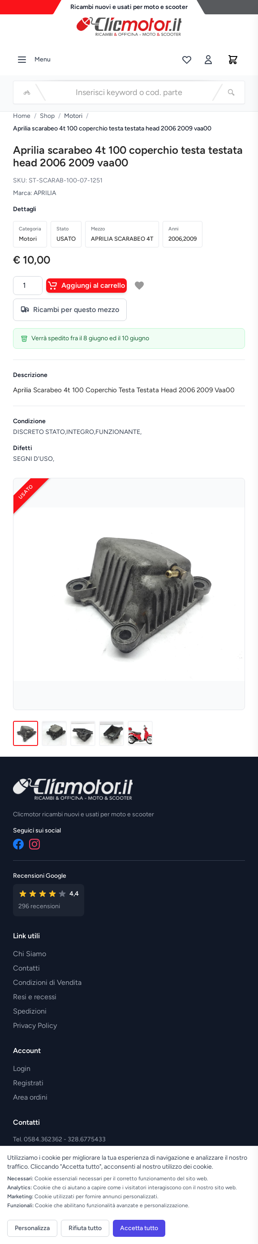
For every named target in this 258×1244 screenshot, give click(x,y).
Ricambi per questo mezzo (70, 309)
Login (21, 1068)
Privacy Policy (35, 1025)
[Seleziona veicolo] (27, 92)
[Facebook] (18, 844)
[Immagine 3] (82, 733)
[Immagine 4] (111, 733)
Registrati (28, 1083)
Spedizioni (30, 1011)
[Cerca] (231, 92)
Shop (47, 116)
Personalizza (32, 1228)
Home (21, 116)
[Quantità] (27, 286)
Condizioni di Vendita (47, 982)
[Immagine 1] (25, 733)
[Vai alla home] (129, 24)
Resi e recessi (34, 997)
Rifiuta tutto (85, 1228)
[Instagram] (34, 844)
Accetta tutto (139, 1228)
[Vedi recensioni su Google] (48, 900)
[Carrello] (233, 59)
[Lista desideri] (187, 60)
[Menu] (22, 60)
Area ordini (30, 1097)
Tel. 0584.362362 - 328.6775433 (59, 1139)
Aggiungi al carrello (86, 285)
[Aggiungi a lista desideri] (139, 286)
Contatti (26, 968)
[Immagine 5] (140, 733)
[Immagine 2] (54, 733)
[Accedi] (208, 60)
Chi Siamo (29, 953)
